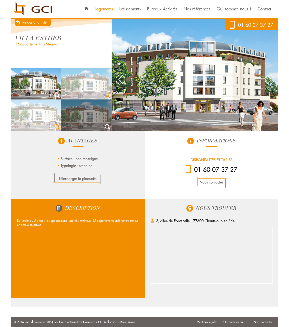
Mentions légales (207, 322)
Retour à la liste (34, 22)
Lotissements (130, 8)
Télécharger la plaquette (78, 178)
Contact (264, 8)
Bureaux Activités (162, 8)
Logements (104, 8)
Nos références (197, 8)
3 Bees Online (126, 322)
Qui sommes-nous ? (234, 8)
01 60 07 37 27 (255, 25)
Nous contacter (211, 182)
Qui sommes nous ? (235, 322)
